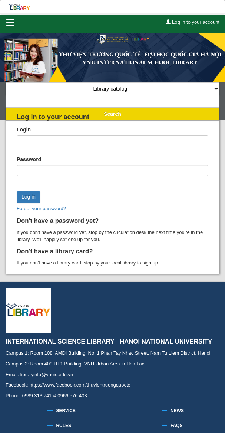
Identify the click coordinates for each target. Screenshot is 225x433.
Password (29, 159)
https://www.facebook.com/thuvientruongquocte (79, 385)
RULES (63, 425)
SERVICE (65, 410)
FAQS (177, 425)
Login (24, 130)
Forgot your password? (41, 208)
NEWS (177, 410)
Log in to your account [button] (192, 22)
